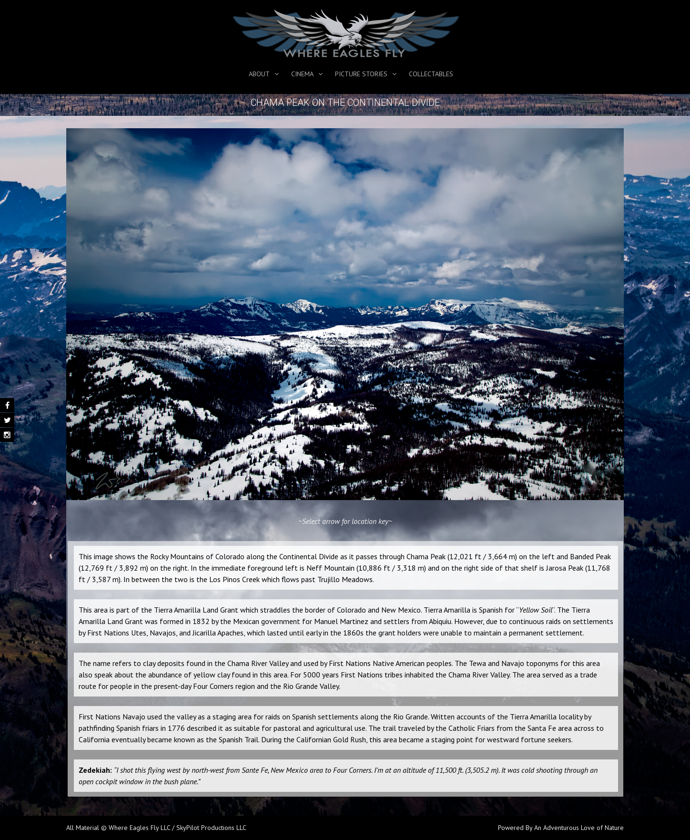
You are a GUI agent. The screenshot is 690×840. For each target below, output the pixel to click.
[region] (345, 314)
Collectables (431, 74)
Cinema (302, 74)
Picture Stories (361, 74)
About (259, 74)
